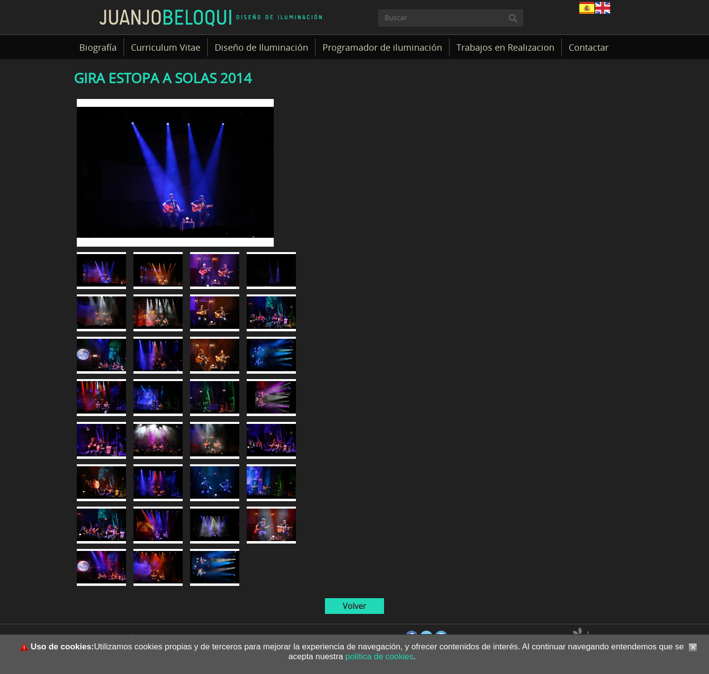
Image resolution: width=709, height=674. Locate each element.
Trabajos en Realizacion (505, 47)
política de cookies (378, 656)
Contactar (589, 47)
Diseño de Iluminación (261, 47)
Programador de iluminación (382, 47)
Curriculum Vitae (165, 47)
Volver (354, 606)
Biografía (98, 47)
